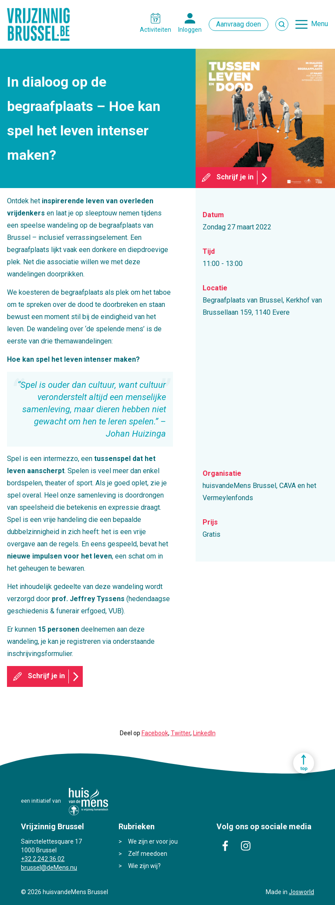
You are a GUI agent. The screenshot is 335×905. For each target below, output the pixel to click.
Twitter (180, 733)
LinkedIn (204, 733)
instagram (245, 846)
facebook (225, 846)
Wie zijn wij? (144, 865)
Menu (319, 24)
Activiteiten (155, 29)
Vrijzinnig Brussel (42, 24)
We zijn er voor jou (153, 841)
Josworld (301, 891)
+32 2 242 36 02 (42, 858)
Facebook (155, 733)
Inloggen (190, 29)
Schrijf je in (235, 177)
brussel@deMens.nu (49, 867)
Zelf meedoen (147, 853)
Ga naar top (303, 763)
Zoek (281, 24)
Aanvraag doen (238, 24)
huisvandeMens (88, 801)
